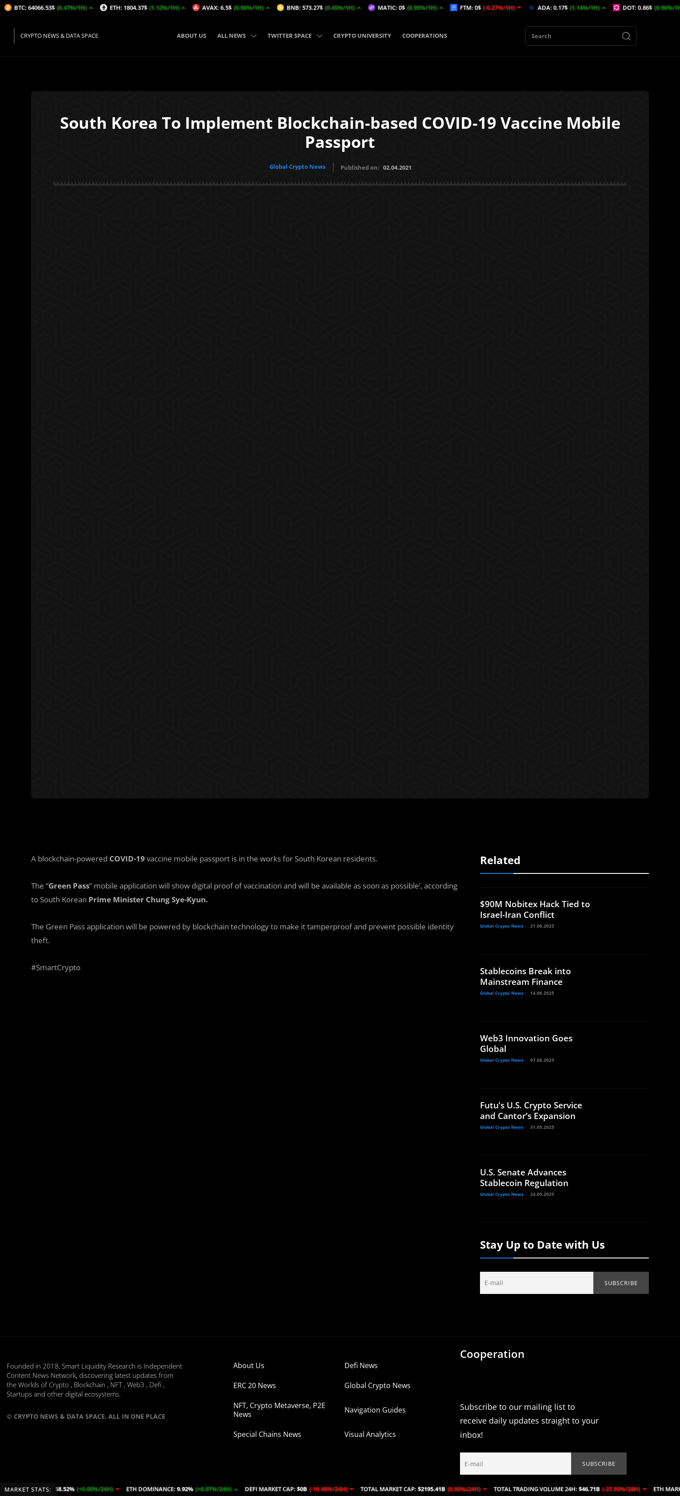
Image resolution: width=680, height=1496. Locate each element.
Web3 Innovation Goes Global (528, 1042)
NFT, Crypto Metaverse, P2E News (279, 1408)
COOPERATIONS (424, 36)
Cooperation (492, 1352)
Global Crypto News (297, 167)
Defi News (361, 1364)
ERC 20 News (254, 1384)
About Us (248, 1364)
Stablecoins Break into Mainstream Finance (528, 975)
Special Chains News (267, 1433)
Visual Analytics (370, 1433)
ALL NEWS (236, 36)
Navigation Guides (375, 1408)
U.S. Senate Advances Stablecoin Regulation (527, 1176)
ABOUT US (191, 36)
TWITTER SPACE (295, 36)
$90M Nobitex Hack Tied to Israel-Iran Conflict (531, 908)
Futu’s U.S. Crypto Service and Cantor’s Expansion (534, 1109)
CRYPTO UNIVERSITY (362, 36)
